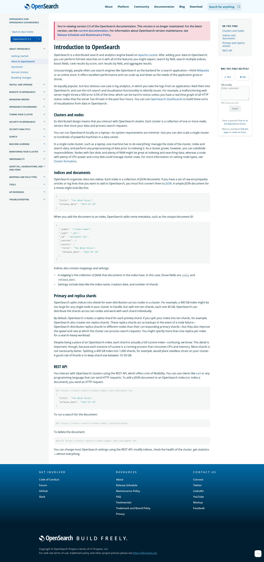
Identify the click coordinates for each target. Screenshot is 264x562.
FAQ (118, 496)
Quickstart (17, 66)
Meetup (198, 502)
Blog (182, 6)
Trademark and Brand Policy (133, 508)
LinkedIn (198, 491)
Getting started (19, 56)
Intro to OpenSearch (23, 61)
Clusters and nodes (233, 30)
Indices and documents (229, 37)
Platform (123, 6)
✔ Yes (227, 77)
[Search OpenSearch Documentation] (224, 6)
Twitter (197, 485)
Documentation (164, 6)
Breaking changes (21, 77)
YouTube (198, 496)
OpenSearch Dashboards (167, 99)
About (109, 6)
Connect (198, 479)
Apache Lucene (147, 55)
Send (235, 108)
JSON (169, 183)
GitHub (43, 491)
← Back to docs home (21, 31)
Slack (42, 496)
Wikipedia (203, 70)
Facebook (199, 508)
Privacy (120, 514)
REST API (227, 50)
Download (196, 6)
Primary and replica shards (233, 44)
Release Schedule (126, 485)
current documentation (93, 31)
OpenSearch (42, 7)
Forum (43, 485)
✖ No (243, 77)
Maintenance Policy (128, 491)
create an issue (239, 132)
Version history (19, 72)
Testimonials (123, 502)
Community (141, 6)
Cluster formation (65, 161)
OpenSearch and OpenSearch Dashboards (24, 21)
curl (198, 373)
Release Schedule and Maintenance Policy (84, 35)
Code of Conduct (49, 479)
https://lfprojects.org (145, 553)
